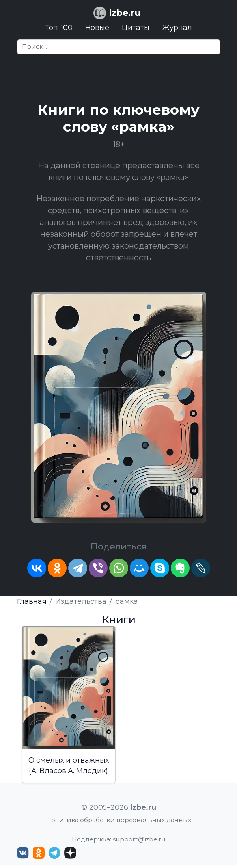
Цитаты (135, 27)
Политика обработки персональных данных (118, 820)
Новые (97, 27)
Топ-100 (59, 27)
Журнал (177, 27)
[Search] (118, 46)
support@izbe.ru (139, 839)
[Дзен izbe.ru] (70, 853)
